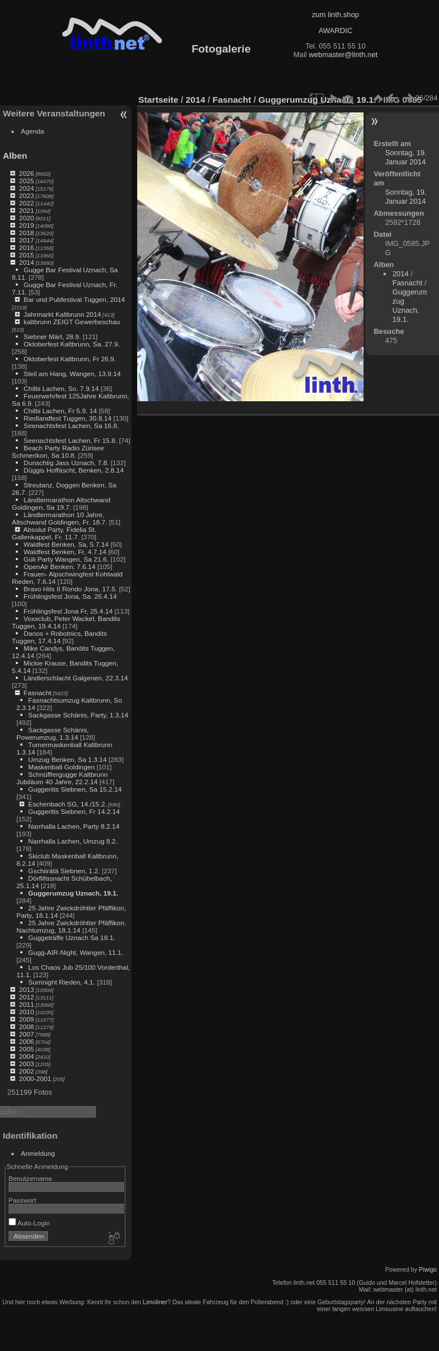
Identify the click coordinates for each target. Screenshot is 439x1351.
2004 (26, 1056)
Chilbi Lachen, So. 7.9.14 (60, 388)
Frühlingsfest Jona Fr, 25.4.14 (68, 611)
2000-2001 (35, 1078)
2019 (26, 225)
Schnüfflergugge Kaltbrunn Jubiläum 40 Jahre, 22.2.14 (62, 778)
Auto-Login (29, 1223)
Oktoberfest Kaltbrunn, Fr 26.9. (69, 358)
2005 (26, 1048)
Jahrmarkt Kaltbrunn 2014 (62, 314)
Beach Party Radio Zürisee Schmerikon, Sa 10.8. (58, 451)
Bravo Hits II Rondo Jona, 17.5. (70, 588)
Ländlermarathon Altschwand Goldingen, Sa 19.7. (61, 503)
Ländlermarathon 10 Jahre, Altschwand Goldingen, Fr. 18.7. (59, 518)
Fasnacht (37, 692)
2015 (26, 255)
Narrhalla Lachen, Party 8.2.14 (73, 826)
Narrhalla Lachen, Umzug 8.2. (72, 841)
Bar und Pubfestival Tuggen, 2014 (74, 299)
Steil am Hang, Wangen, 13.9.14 (72, 373)
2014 (26, 262)
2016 (26, 247)
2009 (26, 1019)
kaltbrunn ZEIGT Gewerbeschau (71, 321)
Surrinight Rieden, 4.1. (61, 982)
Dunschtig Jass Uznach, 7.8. (66, 462)
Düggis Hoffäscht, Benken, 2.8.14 (73, 470)
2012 (26, 997)
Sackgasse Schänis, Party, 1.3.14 (78, 715)
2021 (26, 210)
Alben (15, 155)
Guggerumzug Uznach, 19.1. (73, 893)
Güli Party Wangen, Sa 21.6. (66, 559)
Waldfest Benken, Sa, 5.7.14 (66, 544)
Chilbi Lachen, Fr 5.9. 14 (60, 410)
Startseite (158, 99)
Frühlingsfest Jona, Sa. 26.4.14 (70, 596)
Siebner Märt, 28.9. (52, 336)
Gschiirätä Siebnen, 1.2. (64, 870)
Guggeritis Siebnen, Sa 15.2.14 (75, 789)
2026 (26, 173)
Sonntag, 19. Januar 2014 (406, 157)
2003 (26, 1063)
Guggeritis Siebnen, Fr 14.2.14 (73, 811)
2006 (26, 1041)
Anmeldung (38, 1153)
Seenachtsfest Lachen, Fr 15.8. (70, 440)
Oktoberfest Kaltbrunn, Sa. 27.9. (71, 344)
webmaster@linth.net (343, 54)
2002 (26, 1071)
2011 (26, 1004)
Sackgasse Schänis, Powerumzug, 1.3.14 (53, 733)
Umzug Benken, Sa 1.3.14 (67, 759)
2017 (26, 240)
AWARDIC (335, 30)
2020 (26, 217)
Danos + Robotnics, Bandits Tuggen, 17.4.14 (59, 637)
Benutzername (31, 1178)
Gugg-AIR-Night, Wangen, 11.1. (75, 952)
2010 (26, 1011)
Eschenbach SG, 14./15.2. (67, 804)
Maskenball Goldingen (61, 767)
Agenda (33, 131)
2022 (26, 203)
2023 (26, 195)
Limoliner (155, 1301)
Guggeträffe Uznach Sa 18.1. (71, 937)
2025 (26, 180)
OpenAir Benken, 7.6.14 (59, 566)
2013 (26, 989)
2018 (26, 232)
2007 (26, 1034)
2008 (26, 1026)
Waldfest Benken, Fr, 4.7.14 (64, 551)
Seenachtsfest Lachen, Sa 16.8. (71, 425)
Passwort (22, 1200)
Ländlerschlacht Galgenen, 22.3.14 (75, 677)
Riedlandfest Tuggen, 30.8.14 (67, 418)
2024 (26, 188)
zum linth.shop (336, 14)
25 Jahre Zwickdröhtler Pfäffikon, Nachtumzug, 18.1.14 (71, 926)
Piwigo (428, 1269)
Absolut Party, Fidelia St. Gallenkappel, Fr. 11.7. (54, 533)
